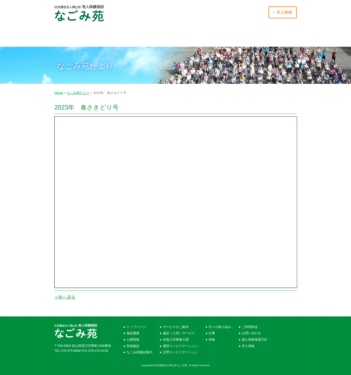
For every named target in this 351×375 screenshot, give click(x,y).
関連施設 (133, 346)
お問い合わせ (276, 37)
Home (58, 93)
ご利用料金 (236, 37)
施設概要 (75, 37)
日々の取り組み (155, 37)
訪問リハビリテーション (180, 352)
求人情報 (248, 346)
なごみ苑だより (78, 93)
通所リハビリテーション (180, 346)
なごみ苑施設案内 (139, 352)
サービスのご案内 (115, 37)
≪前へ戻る (64, 297)
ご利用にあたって (196, 37)
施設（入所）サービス (179, 333)
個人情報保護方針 (254, 339)
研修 (212, 339)
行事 (212, 333)
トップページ (136, 327)
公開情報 (133, 339)
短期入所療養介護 (176, 339)
